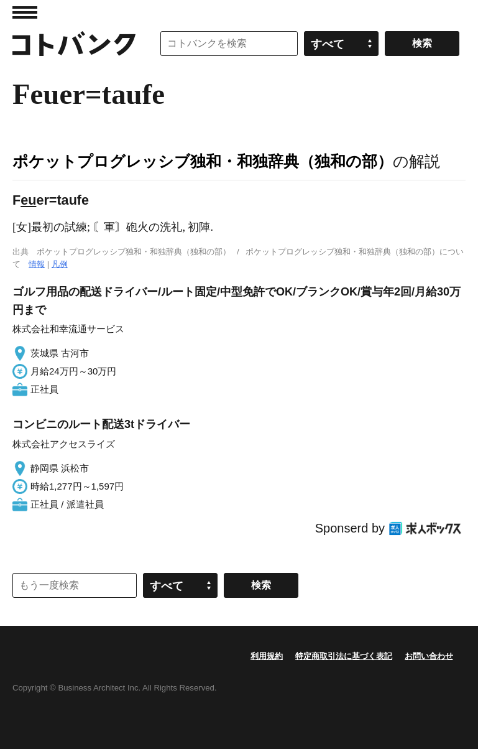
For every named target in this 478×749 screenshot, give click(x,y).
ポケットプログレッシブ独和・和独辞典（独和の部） (202, 161)
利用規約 (266, 656)
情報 (37, 264)
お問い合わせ (429, 656)
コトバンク (74, 43)
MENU (24, 12)
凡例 (60, 264)
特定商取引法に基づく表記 (343, 656)
